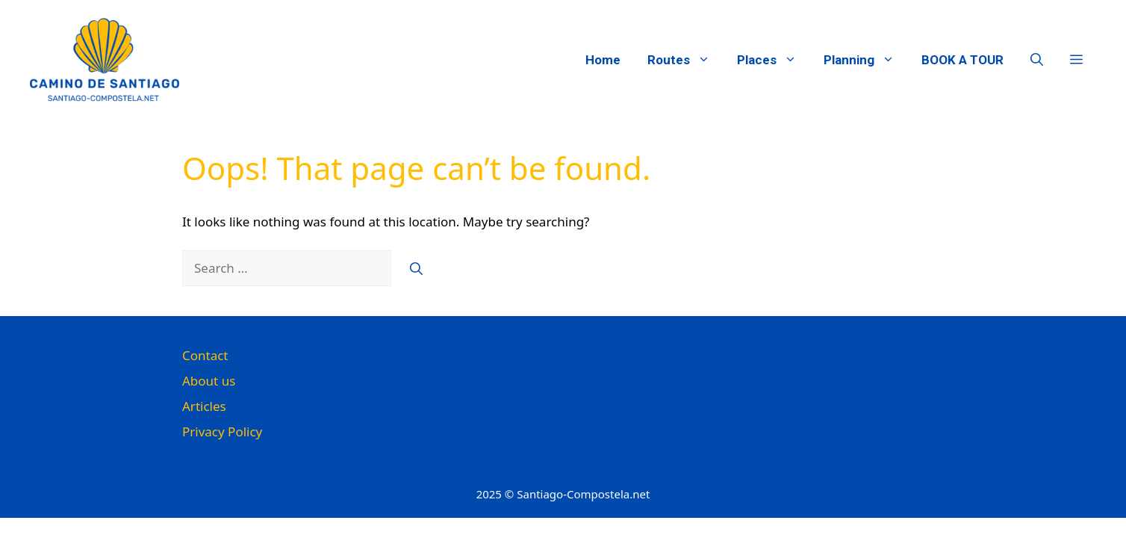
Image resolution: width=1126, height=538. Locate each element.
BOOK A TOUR (962, 59)
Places (773, 59)
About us (208, 380)
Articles (204, 406)
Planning (866, 59)
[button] (1037, 59)
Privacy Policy (222, 431)
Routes (685, 59)
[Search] (416, 268)
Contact (205, 355)
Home (602, 59)
